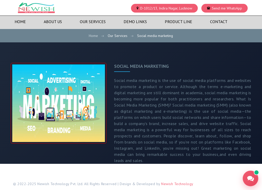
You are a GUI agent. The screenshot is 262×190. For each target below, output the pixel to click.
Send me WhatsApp (227, 8)
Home (20, 21)
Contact (218, 21)
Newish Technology (177, 184)
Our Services (93, 21)
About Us (53, 21)
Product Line (178, 21)
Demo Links (135, 21)
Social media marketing (141, 66)
